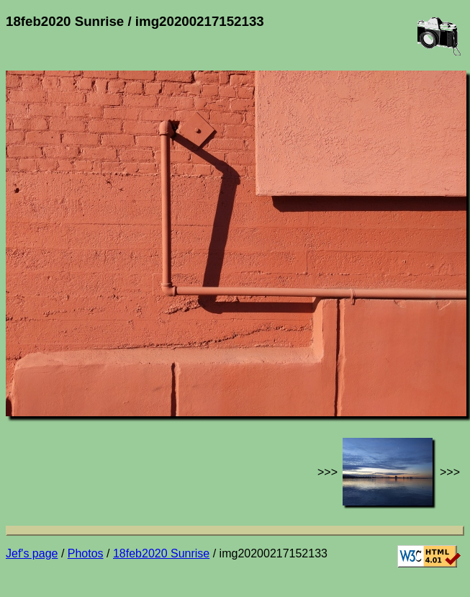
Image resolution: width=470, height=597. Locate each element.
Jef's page (32, 553)
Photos (86, 553)
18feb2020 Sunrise (161, 553)
